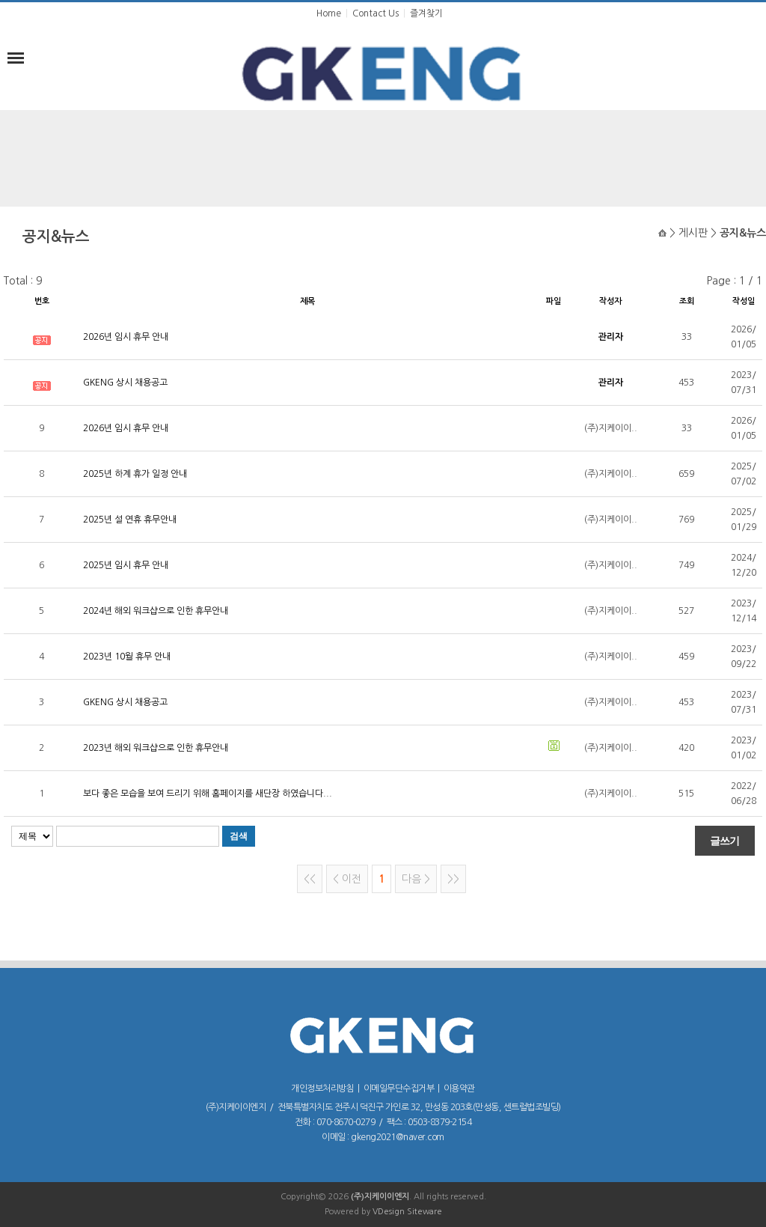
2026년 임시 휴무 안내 (125, 336)
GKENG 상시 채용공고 (125, 382)
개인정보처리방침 (322, 1088)
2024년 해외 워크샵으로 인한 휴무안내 (155, 610)
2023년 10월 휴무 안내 (127, 656)
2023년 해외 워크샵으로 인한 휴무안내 (155, 747)
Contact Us (375, 13)
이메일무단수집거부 (399, 1088)
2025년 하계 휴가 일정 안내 (135, 473)
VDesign (389, 1212)
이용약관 (459, 1088)
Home (328, 13)
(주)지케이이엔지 (380, 1197)
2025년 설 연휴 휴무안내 (130, 519)
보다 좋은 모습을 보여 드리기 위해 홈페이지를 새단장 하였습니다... (207, 793)
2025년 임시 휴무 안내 (125, 565)
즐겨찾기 (426, 13)
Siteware (424, 1212)
